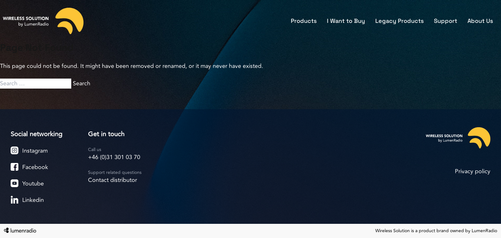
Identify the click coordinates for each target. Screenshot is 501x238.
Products (304, 20)
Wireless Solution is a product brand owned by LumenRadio (436, 231)
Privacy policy (472, 171)
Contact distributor (112, 180)
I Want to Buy (346, 20)
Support (445, 20)
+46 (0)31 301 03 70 (114, 157)
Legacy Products (399, 20)
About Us (480, 20)
